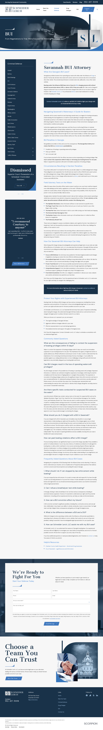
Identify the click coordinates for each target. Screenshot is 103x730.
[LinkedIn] (97, 695)
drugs (92, 75)
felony (76, 176)
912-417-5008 (91, 2)
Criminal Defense (62, 702)
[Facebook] (87, 695)
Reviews (75, 2)
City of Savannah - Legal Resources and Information (60, 549)
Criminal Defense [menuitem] (56, 9)
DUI (59, 708)
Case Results (67, 2)
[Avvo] (90, 695)
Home (59, 695)
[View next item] (22, 194)
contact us (91, 536)
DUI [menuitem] (77, 9)
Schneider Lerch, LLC (56, 91)
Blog (81, 2)
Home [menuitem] (38, 9)
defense (73, 91)
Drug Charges (61, 705)
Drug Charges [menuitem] (68, 9)
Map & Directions (33, 700)
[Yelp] (93, 695)
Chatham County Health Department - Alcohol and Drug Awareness (64, 546)
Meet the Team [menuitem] (45, 9)
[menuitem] (20, 70)
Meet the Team (62, 699)
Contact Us (61, 712)
